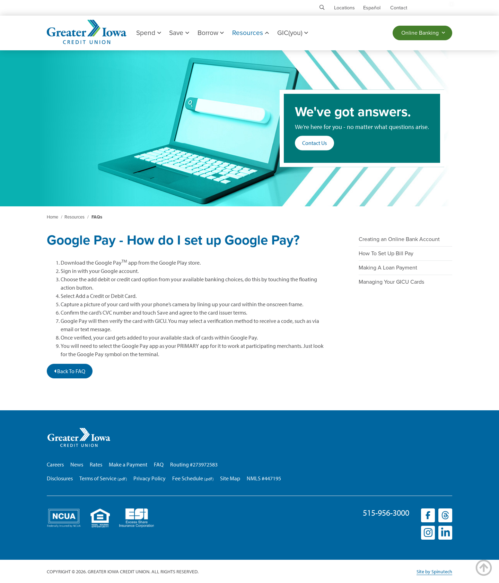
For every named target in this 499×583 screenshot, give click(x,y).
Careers (55, 464)
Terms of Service (97, 478)
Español (371, 8)
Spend (148, 33)
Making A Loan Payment (388, 267)
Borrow (211, 33)
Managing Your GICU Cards (391, 281)
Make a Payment (128, 464)
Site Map (230, 478)
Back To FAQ (69, 371)
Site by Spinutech (434, 571)
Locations (344, 8)
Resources (250, 33)
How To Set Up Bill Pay (386, 253)
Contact (398, 8)
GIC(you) (292, 33)
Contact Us (314, 143)
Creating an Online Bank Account (399, 239)
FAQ (159, 464)
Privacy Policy (149, 478)
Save (179, 33)
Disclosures (60, 478)
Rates (96, 464)
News (76, 464)
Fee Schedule (187, 478)
